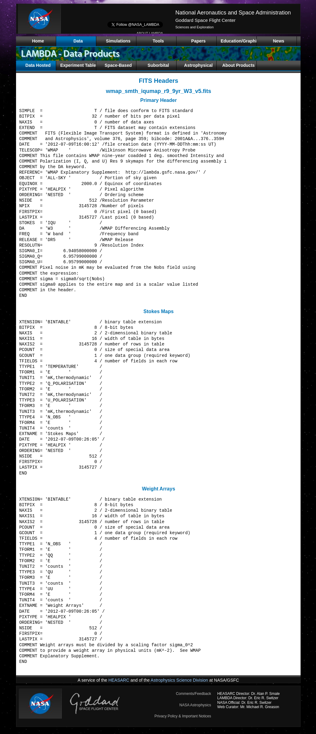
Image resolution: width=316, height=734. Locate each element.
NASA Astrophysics (195, 705)
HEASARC (118, 680)
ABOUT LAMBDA (149, 33)
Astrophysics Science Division (179, 680)
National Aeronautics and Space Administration (233, 13)
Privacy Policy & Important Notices (183, 716)
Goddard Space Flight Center (205, 20)
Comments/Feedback (193, 694)
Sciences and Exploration (194, 27)
